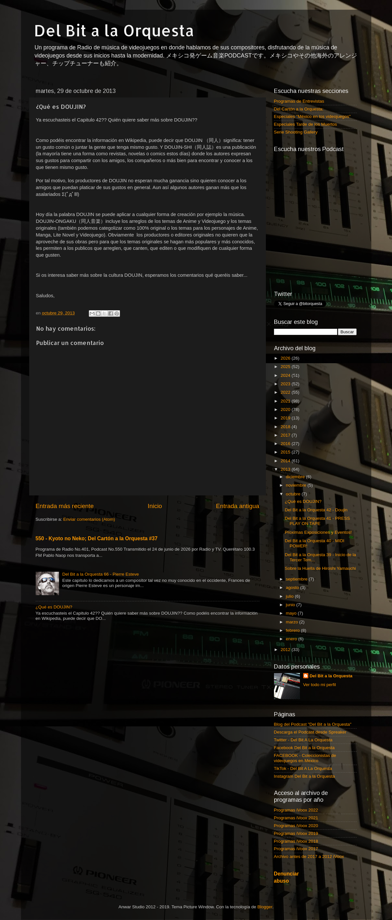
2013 (285, 469)
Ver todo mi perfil (319, 684)
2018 (285, 426)
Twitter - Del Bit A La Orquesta (303, 739)
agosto (293, 587)
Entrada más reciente (65, 506)
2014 (285, 460)
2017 (285, 435)
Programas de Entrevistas (299, 101)
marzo (292, 622)
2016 (285, 443)
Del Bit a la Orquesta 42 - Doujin (316, 509)
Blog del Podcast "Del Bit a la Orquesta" (312, 724)
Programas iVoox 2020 (296, 825)
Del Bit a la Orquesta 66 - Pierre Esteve (100, 574)
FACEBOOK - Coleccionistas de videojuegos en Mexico (305, 758)
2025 (285, 366)
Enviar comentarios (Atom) (89, 519)
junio (291, 604)
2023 (285, 383)
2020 (285, 409)
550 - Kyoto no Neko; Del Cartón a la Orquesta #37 (97, 538)
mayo (292, 613)
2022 (285, 392)
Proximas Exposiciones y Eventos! (318, 532)
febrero (293, 630)
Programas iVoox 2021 (296, 817)
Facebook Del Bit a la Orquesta (304, 747)
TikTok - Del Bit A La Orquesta (303, 768)
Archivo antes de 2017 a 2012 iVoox (309, 856)
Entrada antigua (237, 506)
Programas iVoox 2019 (296, 833)
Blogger (264, 906)
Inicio (155, 506)
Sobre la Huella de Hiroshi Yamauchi (320, 568)
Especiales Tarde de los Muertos (305, 124)
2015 (285, 452)
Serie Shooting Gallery (296, 132)
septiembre (297, 579)
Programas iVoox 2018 (296, 841)
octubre (294, 494)
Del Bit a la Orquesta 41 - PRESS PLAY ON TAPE (317, 521)
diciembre (296, 476)
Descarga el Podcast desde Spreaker (310, 732)
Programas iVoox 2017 (296, 848)
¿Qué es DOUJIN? (54, 607)
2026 (285, 358)
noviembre (297, 485)
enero (292, 638)
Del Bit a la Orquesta (114, 30)
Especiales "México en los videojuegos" (312, 116)
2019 (285, 417)
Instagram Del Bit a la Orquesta (304, 776)
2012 (285, 649)
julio (290, 596)
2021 (285, 401)
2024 (285, 375)
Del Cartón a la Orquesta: (299, 109)
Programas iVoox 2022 (296, 810)
